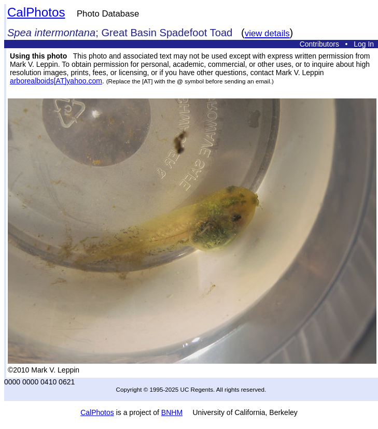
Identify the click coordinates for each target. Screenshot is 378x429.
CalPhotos (36, 12)
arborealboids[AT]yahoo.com (56, 81)
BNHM (172, 412)
